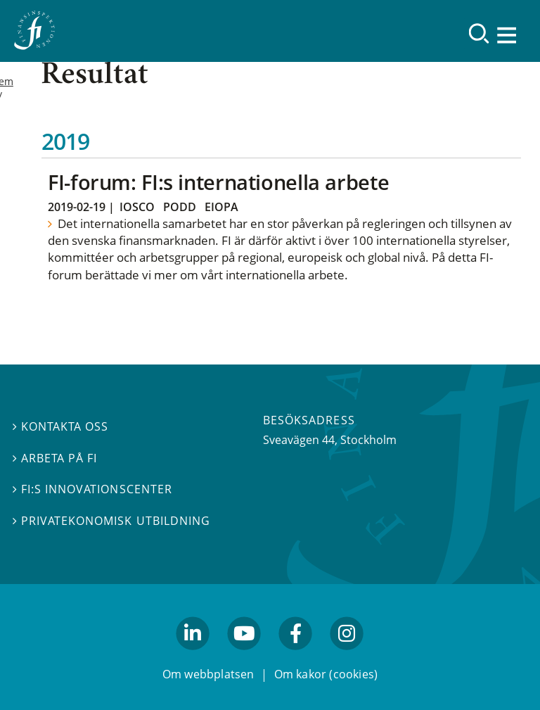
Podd (179, 207)
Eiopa (221, 207)
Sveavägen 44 (299, 440)
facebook (296, 656)
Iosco (137, 207)
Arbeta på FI (55, 458)
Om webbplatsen (208, 673)
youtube (244, 656)
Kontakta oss (60, 426)
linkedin (193, 656)
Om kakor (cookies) (326, 673)
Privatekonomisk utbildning (111, 520)
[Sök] (479, 33)
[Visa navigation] (507, 34)
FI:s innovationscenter (92, 489)
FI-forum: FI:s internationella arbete (218, 182)
